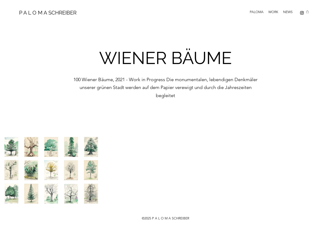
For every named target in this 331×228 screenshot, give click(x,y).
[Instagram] (302, 12)
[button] (307, 11)
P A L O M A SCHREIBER (47, 13)
